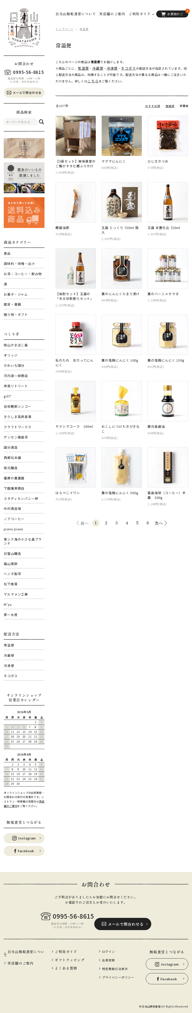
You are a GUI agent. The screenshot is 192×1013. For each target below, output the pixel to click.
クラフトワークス (17, 426)
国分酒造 (11, 447)
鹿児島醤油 (156, 422)
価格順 (170, 104)
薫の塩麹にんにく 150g (166, 355)
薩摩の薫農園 (14, 478)
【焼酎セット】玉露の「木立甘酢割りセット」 (75, 291)
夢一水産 (11, 614)
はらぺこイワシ (68, 488)
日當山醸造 (12, 553)
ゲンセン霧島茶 (16, 437)
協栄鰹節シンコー (17, 406)
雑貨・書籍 (12, 304)
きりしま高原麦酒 (17, 416)
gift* (8, 396)
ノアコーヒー (14, 518)
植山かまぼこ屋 (16, 345)
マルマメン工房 (16, 594)
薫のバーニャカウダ (163, 288)
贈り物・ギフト (16, 314)
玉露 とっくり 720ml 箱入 (122, 226)
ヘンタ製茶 (12, 573)
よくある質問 (65, 966)
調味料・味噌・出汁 (19, 263)
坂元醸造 (11, 467)
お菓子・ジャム (16, 294)
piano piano (13, 529)
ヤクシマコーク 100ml (74, 422)
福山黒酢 (11, 563)
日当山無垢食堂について (76, 13)
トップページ (64, 29)
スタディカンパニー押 (21, 498)
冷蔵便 (9, 655)
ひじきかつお (158, 159)
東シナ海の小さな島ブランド (23, 541)
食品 (7, 253)
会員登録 (108, 958)
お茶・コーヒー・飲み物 (23, 273)
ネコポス (11, 675)
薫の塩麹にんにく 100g (120, 355)
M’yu (8, 604)
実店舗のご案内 (112, 13)
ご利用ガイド (65, 950)
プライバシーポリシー (117, 974)
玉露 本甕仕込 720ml (164, 226)
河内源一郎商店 (16, 375)
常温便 (9, 645)
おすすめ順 (154, 104)
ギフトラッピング (69, 958)
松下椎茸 (11, 584)
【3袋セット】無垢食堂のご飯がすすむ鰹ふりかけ (76, 162)
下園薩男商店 (14, 488)
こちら (85, 79)
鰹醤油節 (62, 226)
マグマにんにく (114, 159)
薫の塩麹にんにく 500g (120, 488)
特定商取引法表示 (114, 966)
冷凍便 (9, 665)
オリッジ (11, 355)
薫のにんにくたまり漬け (121, 288)
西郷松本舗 (12, 457)
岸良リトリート (16, 386)
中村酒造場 (12, 508)
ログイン (108, 950)
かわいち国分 (14, 365)
